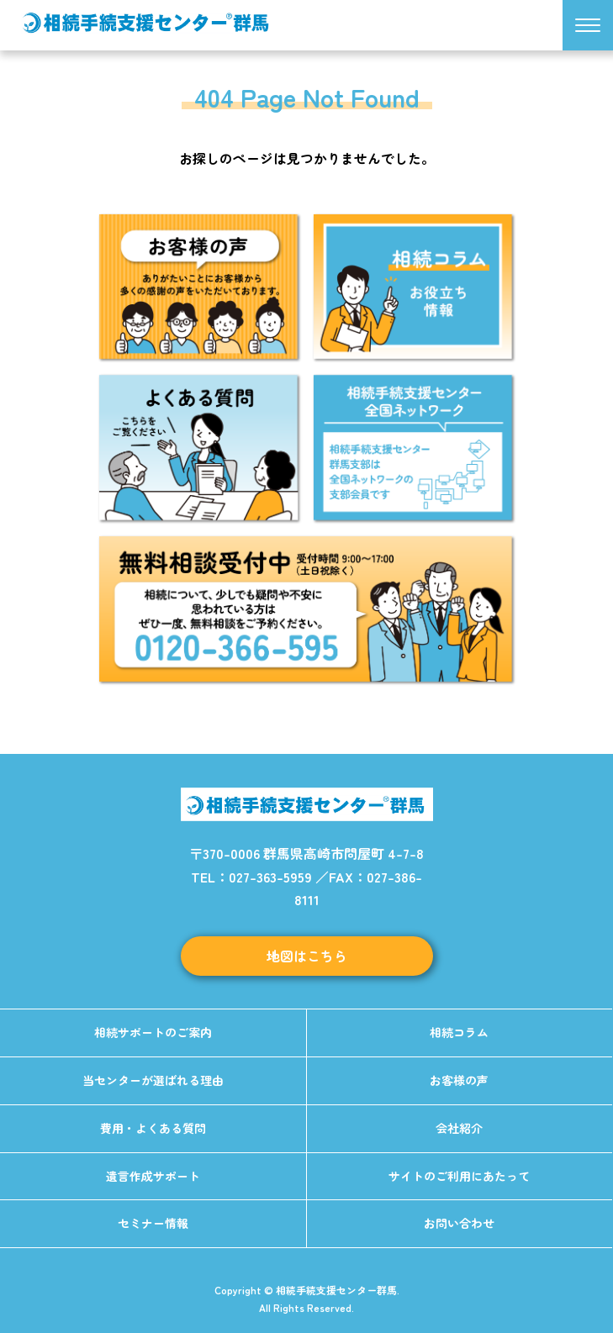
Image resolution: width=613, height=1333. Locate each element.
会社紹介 (459, 1128)
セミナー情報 (153, 1222)
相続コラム (459, 1032)
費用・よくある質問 (153, 1128)
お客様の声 (459, 1080)
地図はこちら (307, 956)
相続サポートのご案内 (153, 1032)
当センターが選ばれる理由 (153, 1080)
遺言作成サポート (153, 1175)
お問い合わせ (459, 1222)
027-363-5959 (270, 877)
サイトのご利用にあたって (459, 1175)
